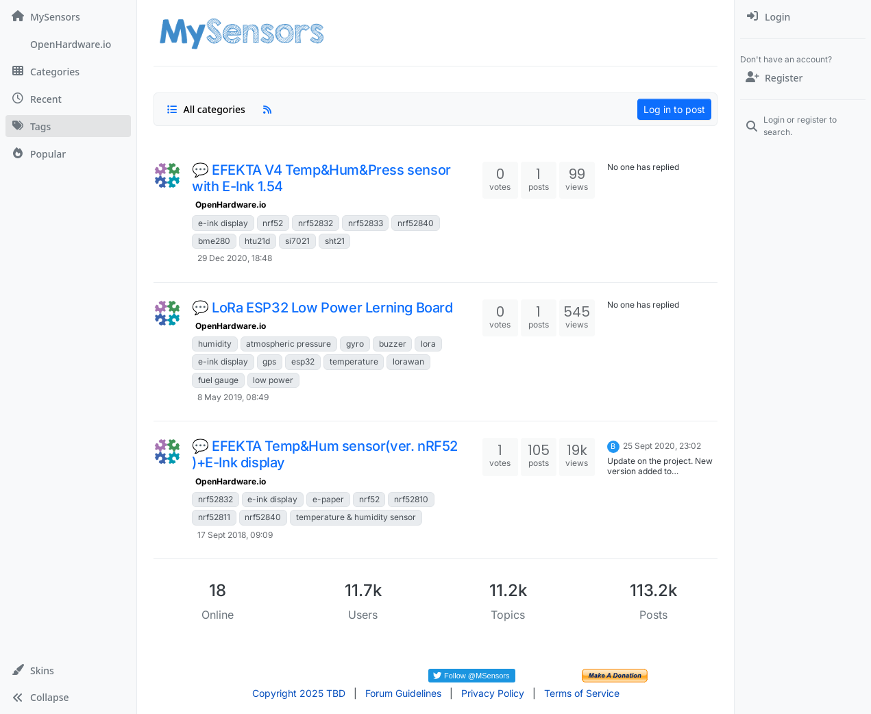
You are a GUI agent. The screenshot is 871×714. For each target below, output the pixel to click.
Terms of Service (581, 693)
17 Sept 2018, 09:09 (235, 535)
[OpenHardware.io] (68, 44)
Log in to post (674, 109)
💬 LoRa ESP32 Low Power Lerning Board (322, 307)
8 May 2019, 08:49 (233, 397)
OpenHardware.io (230, 204)
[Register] (803, 77)
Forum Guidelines (403, 693)
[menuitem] (803, 16)
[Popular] (68, 153)
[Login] (803, 16)
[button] (68, 670)
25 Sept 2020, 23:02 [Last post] (662, 446)
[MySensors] (68, 16)
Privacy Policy (492, 693)
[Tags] (68, 126)
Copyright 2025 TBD (298, 693)
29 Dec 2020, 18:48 (234, 258)
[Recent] (68, 99)
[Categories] (68, 71)
